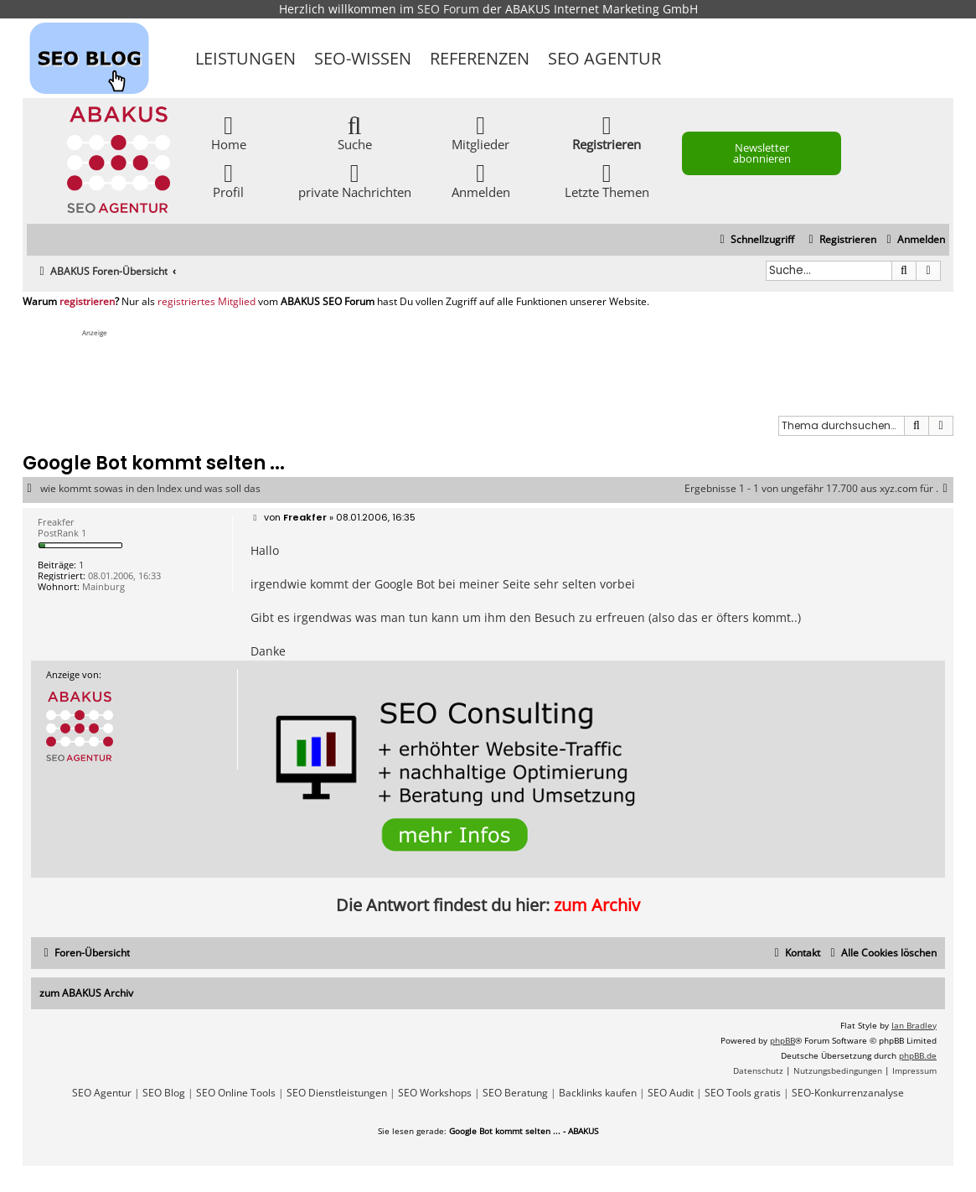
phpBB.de (918, 1055)
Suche (355, 132)
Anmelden (481, 180)
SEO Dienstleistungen (337, 1093)
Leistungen (245, 58)
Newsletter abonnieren (762, 153)
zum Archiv (597, 905)
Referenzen (479, 58)
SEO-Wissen (362, 58)
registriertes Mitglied (207, 301)
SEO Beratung (515, 1093)
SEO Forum (448, 9)
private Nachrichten (354, 180)
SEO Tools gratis (743, 1093)
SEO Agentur (604, 58)
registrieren (87, 301)
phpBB (782, 1040)
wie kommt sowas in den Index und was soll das (150, 488)
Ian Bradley (914, 1025)
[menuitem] (913, 240)
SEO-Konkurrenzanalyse (848, 1093)
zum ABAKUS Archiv (86, 993)
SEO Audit (671, 1093)
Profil (228, 180)
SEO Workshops (435, 1093)
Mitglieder (480, 132)
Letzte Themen (607, 180)
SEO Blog (163, 1093)
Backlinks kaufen (598, 1093)
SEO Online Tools (236, 1093)
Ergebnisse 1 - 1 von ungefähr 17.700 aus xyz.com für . (818, 488)
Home (228, 132)
